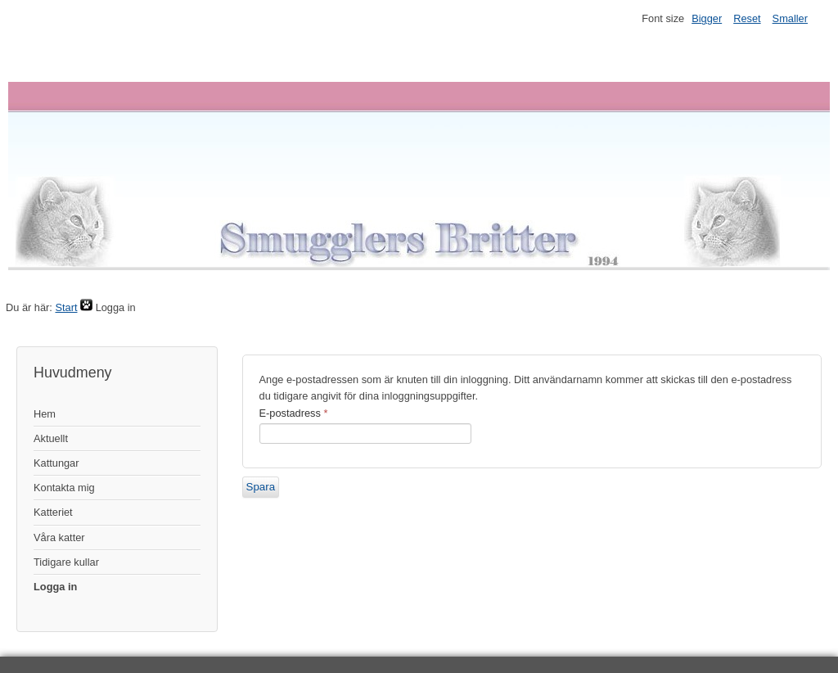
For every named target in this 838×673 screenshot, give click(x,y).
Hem (45, 414)
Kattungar (56, 463)
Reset (746, 18)
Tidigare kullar (66, 562)
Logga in (55, 586)
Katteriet (53, 512)
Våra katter (59, 537)
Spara (261, 487)
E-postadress (293, 413)
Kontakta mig (64, 487)
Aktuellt (51, 438)
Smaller (790, 18)
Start (66, 307)
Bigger (707, 18)
